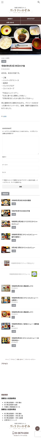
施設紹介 (10, 19)
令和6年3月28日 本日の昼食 (21, 200)
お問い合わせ (10, 22)
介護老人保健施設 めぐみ (12, 407)
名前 (4, 157)
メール (5, 164)
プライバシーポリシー (30, 359)
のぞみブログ (30, 19)
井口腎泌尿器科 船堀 (10, 405)
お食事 (4, 116)
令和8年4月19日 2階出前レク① (22, 312)
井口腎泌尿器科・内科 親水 (13, 402)
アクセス (13, 359)
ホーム (7, 359)
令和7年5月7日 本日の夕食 (21, 211)
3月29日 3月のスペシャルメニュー (23, 247)
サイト (4, 172)
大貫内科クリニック (10, 420)
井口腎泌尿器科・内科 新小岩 (13, 416)
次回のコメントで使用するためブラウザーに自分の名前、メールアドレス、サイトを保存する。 (20, 181)
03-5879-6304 (20, 433)
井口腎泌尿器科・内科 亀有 (13, 413)
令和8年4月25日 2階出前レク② (22, 286)
